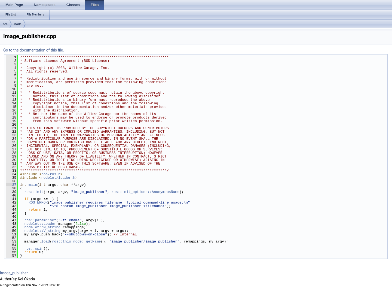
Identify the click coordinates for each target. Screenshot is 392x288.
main (33, 184)
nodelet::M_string (42, 227)
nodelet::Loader (40, 223)
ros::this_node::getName (76, 241)
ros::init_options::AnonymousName (145, 191)
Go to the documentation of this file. (33, 50)
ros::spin (33, 248)
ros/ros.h (50, 174)
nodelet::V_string (42, 230)
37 (11, 184)
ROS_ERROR (38, 202)
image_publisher (14, 273)
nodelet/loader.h (58, 177)
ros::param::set (40, 220)
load (45, 241)
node (18, 24)
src (5, 24)
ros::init (33, 191)
